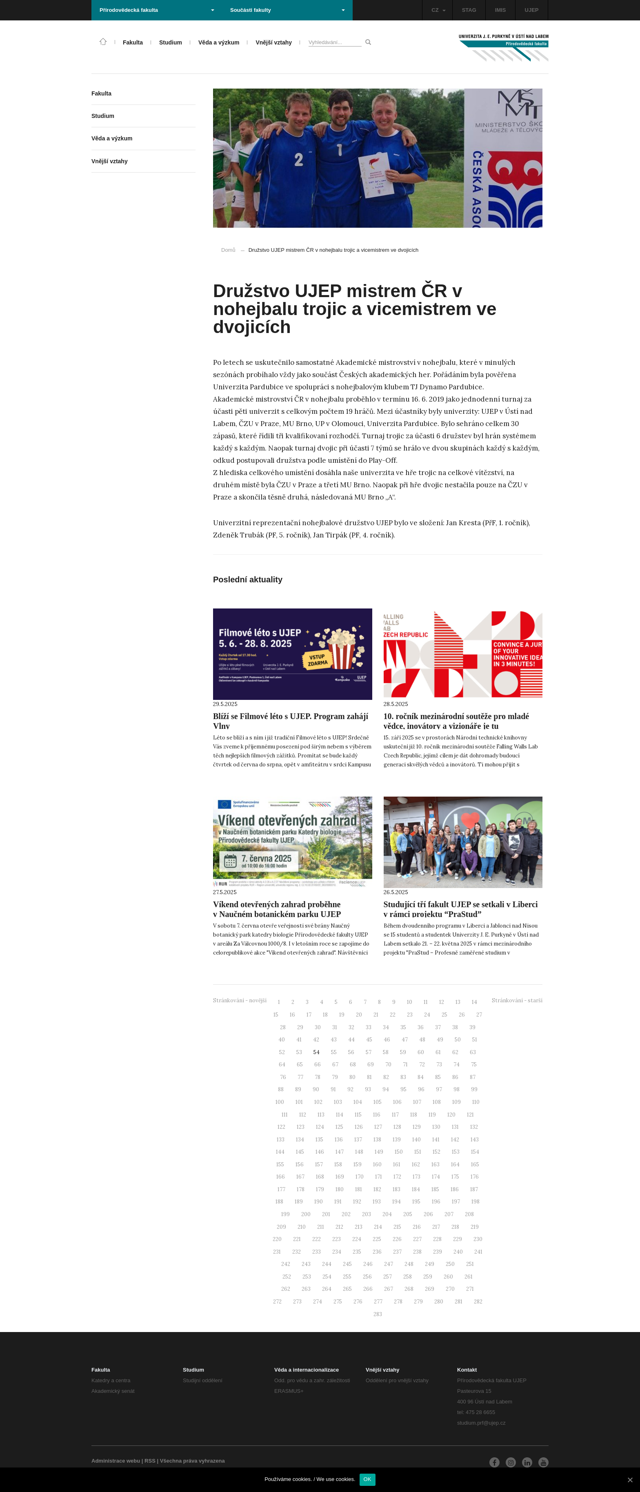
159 (357, 1164)
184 (416, 1189)
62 (455, 1052)
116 (376, 1114)
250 (450, 1264)
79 (335, 1077)
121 (470, 1114)
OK (367, 1479)
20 (359, 1014)
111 (285, 1114)
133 (280, 1139)
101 (299, 1102)
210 (302, 1226)
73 (439, 1064)
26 (462, 1014)
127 (378, 1126)
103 (338, 1102)
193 (377, 1201)
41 (299, 1039)
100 (280, 1102)
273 (297, 1301)
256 (367, 1276)
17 (309, 1014)
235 (357, 1251)
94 (385, 1089)
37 (438, 1027)
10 (409, 1002)
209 (281, 1226)
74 (456, 1064)
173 (416, 1176)
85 (438, 1077)
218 (455, 1226)
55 (334, 1052)
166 (280, 1176)
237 (397, 1251)
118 (413, 1114)
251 (470, 1264)
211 (320, 1226)
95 (403, 1089)
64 (282, 1064)
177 (281, 1189)
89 (298, 1089)
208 (469, 1214)
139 (397, 1139)
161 (396, 1164)
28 (283, 1027)
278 (398, 1301)
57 (368, 1052)
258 (407, 1276)
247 (388, 1264)
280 (438, 1301)
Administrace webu (115, 1461)
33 (368, 1027)
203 (366, 1214)
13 (458, 1002)
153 (456, 1151)
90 (316, 1089)
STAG (469, 10)
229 (457, 1239)
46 (387, 1039)
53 (299, 1052)
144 (280, 1151)
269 (429, 1289)
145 (300, 1151)
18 (325, 1014)
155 (280, 1164)
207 (448, 1214)
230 (477, 1239)
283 (377, 1314)
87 (473, 1077)
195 (416, 1201)
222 (316, 1239)
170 (360, 1176)
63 (473, 1052)
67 (335, 1064)
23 (410, 1014)
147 (340, 1151)
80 (352, 1077)
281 (458, 1301)
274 (317, 1301)
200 (306, 1214)
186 (455, 1189)
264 (326, 1289)
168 (320, 1176)
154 (475, 1151)
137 (358, 1139)
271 (470, 1289)
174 (436, 1176)
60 (421, 1052)
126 (359, 1126)
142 (455, 1139)
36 (421, 1027)
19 (341, 1014)
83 (403, 1077)
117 (395, 1114)
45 (369, 1039)
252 (286, 1276)
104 (357, 1102)
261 (468, 1276)
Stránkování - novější (240, 1000)
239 (437, 1251)
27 (479, 1014)
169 (340, 1176)
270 (450, 1289)
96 (421, 1089)
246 (368, 1264)
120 (451, 1114)
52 (282, 1052)
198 (475, 1201)
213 (358, 1226)
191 (338, 1201)
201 (326, 1214)
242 (285, 1264)
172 (397, 1176)
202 (346, 1214)
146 (320, 1151)
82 (386, 1077)
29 (300, 1027)
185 (435, 1189)
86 (455, 1077)
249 (429, 1264)
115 (358, 1114)
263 (306, 1289)
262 (285, 1289)
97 (439, 1089)
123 (300, 1126)
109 (456, 1102)
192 (357, 1201)
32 (351, 1027)
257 (387, 1276)
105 (377, 1102)
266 (368, 1289)
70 (388, 1064)
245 (347, 1264)
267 (388, 1289)
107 (417, 1102)
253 (306, 1276)
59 (403, 1052)
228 (437, 1239)
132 (474, 1126)
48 (422, 1039)
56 (351, 1052)
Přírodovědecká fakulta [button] (157, 10)
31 (334, 1027)
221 (297, 1239)
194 (396, 1201)
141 (436, 1139)
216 (417, 1226)
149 (379, 1151)
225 (377, 1239)
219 (475, 1226)
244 (326, 1264)
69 (370, 1064)
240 (458, 1251)
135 (319, 1139)
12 (441, 1002)
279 (418, 1301)
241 (478, 1251)
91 (333, 1089)
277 (378, 1301)
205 (407, 1214)
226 (397, 1239)
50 (458, 1039)
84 (421, 1077)
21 (375, 1014)
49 (440, 1039)
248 (408, 1264)
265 (347, 1289)
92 (350, 1089)
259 (427, 1276)
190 (318, 1201)
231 (277, 1251)
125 (339, 1126)
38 (455, 1027)
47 (405, 1039)
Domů (228, 250)
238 (417, 1251)
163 (435, 1164)
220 (277, 1239)
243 (306, 1264)
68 (353, 1064)
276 (357, 1301)
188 (279, 1201)
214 (378, 1226)
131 (455, 1126)
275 (337, 1301)
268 (408, 1289)
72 (422, 1064)
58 (386, 1052)
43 (334, 1039)
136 (339, 1139)
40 (281, 1039)
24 (427, 1014)
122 (281, 1126)
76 (283, 1077)
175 (455, 1176)
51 (474, 1039)
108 (437, 1102)
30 (318, 1027)
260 (448, 1276)
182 (377, 1189)
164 (455, 1164)
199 (285, 1214)
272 (277, 1301)
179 (320, 1189)
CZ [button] (438, 10)
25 (444, 1014)
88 (281, 1089)
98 (456, 1089)
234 (336, 1251)
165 (475, 1164)
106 (397, 1102)
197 (456, 1201)
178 (300, 1189)
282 (478, 1301)
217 (436, 1226)
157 (319, 1164)
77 (300, 1077)
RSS (150, 1461)
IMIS (500, 10)
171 (378, 1176)
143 (475, 1139)
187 (474, 1189)
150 (399, 1151)
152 (436, 1151)
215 (397, 1226)
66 (317, 1064)
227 (417, 1239)
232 (296, 1251)
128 (397, 1126)
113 (321, 1114)
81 (369, 1077)
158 (338, 1164)
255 (347, 1276)
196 (436, 1201)
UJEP (532, 10)
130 (436, 1126)
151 (417, 1151)
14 (474, 1002)
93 (368, 1089)
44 (351, 1039)
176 (475, 1176)
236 (377, 1251)
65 (300, 1064)
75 (474, 1064)
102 (318, 1102)
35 (403, 1027)
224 (356, 1239)
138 (377, 1139)
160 (377, 1164)
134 (300, 1139)
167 (300, 1176)
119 (432, 1114)
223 (336, 1239)
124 (320, 1126)
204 (387, 1214)
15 (275, 1014)
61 (438, 1052)
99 (474, 1089)
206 (428, 1214)
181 (358, 1189)
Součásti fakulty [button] (287, 10)
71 (405, 1064)
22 (393, 1014)
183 (396, 1189)
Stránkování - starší (517, 1000)
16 (292, 1014)
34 (386, 1027)
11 (426, 1002)
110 (476, 1102)
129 (417, 1126)
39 (472, 1027)
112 (302, 1114)
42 (316, 1039)
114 (339, 1114)
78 (317, 1077)
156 (300, 1164)
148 (359, 1151)
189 (299, 1201)
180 (340, 1189)
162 (416, 1164)
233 (316, 1251)
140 (416, 1139)
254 (326, 1276)
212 (339, 1226)
